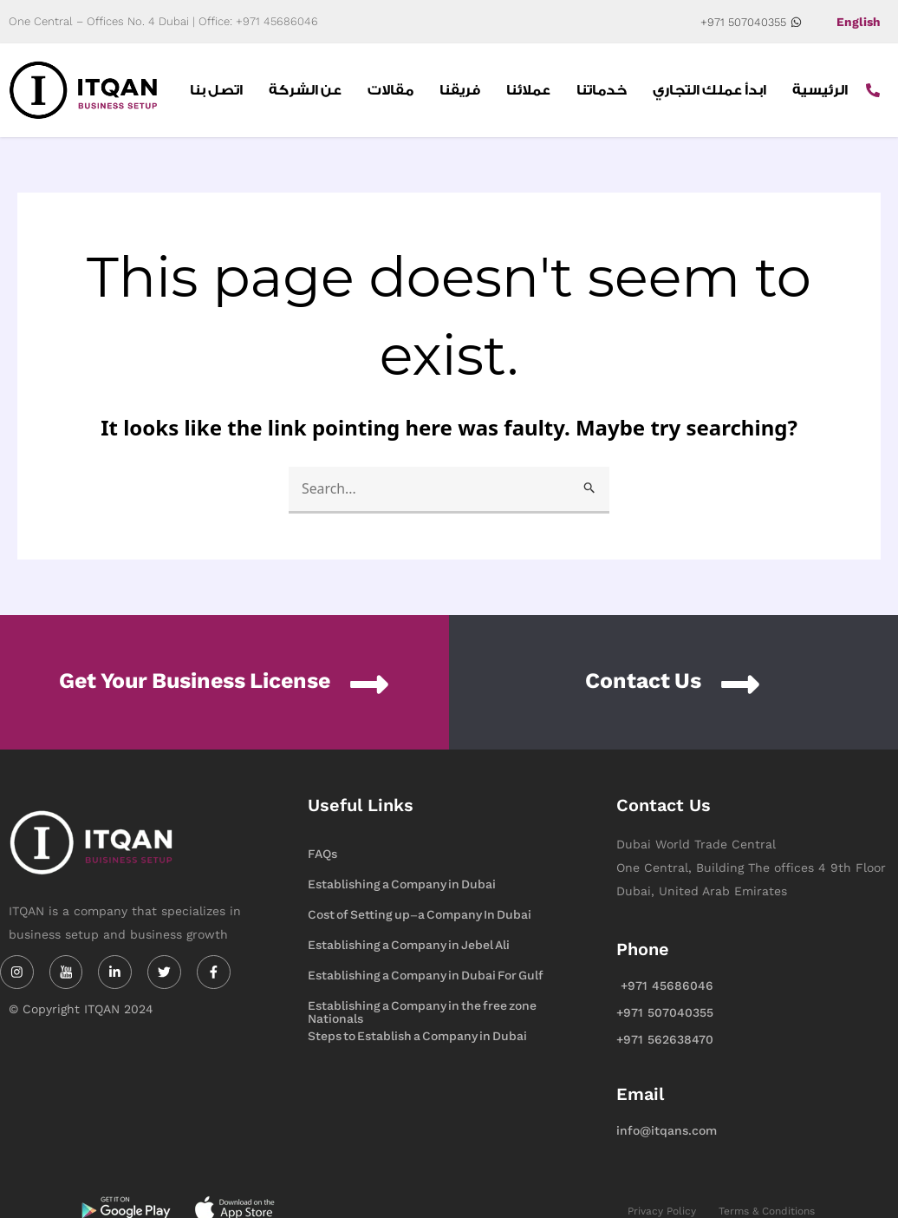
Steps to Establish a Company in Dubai (417, 1036)
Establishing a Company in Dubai (402, 884)
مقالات (390, 90)
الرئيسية (820, 90)
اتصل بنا (216, 90)
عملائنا (528, 90)
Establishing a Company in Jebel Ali (409, 945)
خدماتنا (601, 90)
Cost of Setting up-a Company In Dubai (419, 914)
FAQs (322, 854)
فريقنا (459, 90)
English (858, 22)
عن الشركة (305, 90)
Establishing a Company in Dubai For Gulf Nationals (425, 977)
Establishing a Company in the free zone (422, 1005)
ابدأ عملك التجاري (709, 90)
